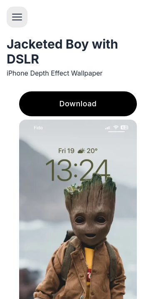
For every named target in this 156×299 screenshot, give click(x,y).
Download (78, 103)
